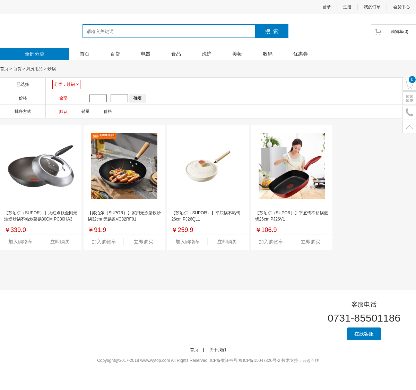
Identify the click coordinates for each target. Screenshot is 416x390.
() (399, 31)
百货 (115, 54)
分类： (66, 84)
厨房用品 (34, 68)
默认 (63, 111)
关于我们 (217, 349)
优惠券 (300, 54)
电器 (145, 54)
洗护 (206, 54)
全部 (63, 98)
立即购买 (60, 241)
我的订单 (372, 7)
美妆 (237, 54)
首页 (84, 54)
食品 (176, 54)
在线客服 (364, 334)
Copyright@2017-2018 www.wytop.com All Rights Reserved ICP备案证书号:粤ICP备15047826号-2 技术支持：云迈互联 (208, 360)
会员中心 (401, 7)
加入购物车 (20, 241)
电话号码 (409, 112)
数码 (267, 54)
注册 (347, 7)
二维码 (409, 98)
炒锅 (51, 68)
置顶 (409, 127)
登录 (326, 7)
